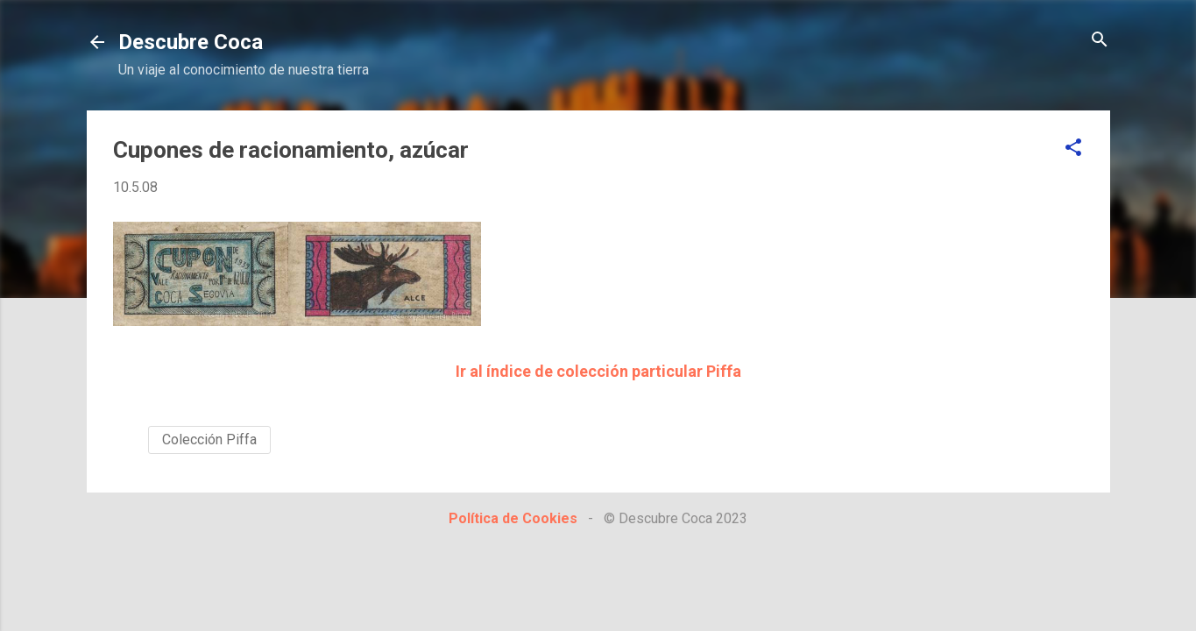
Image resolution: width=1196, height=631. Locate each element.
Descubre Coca (190, 42)
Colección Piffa (209, 439)
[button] (1073, 148)
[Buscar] (1099, 40)
